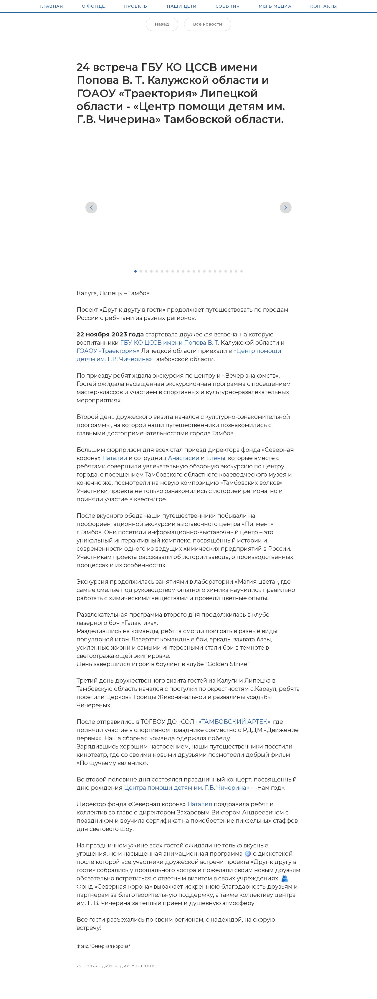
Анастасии (183, 460)
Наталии (114, 460)
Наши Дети (182, 6)
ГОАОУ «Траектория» (108, 353)
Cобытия (228, 6)
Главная (51, 6)
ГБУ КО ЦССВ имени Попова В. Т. (169, 345)
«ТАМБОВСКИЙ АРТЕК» (234, 724)
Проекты (136, 6)
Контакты (323, 6)
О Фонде (93, 6)
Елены (215, 460)
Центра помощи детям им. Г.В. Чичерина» (186, 790)
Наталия (199, 806)
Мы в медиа (275, 6)
